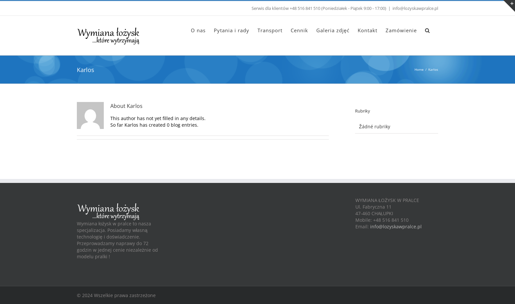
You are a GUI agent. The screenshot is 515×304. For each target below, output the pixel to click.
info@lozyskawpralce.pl (415, 8)
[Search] (427, 30)
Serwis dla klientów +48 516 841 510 (286, 8)
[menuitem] (198, 30)
